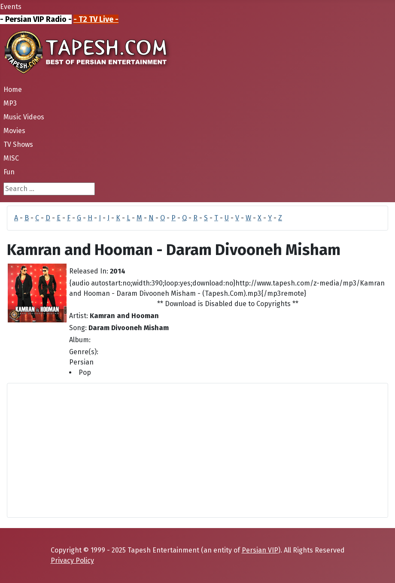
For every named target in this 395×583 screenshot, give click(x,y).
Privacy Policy (72, 560)
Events (10, 7)
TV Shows (18, 144)
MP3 (10, 103)
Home (12, 89)
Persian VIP (260, 550)
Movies (14, 131)
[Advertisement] (197, 450)
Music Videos (23, 117)
